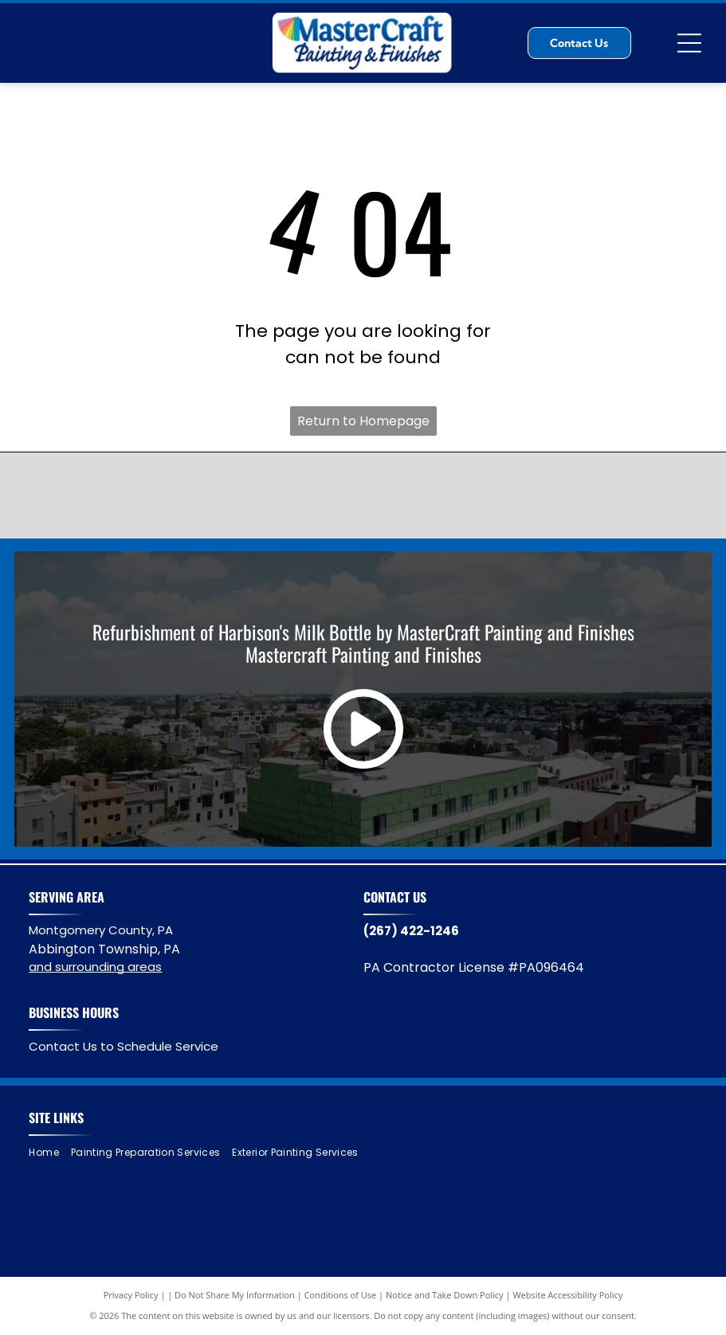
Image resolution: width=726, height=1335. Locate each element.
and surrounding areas (95, 966)
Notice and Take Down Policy (445, 1295)
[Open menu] (689, 43)
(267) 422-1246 (411, 930)
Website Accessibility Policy (567, 1295)
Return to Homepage (363, 421)
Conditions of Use (340, 1295)
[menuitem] (49, 1153)
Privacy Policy (131, 1295)
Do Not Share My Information (235, 1295)
